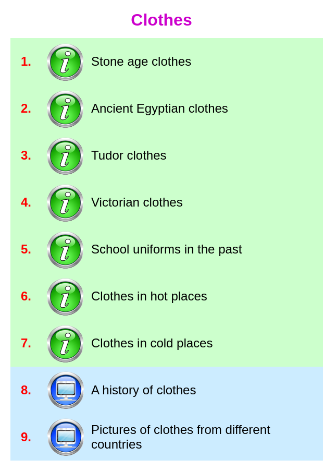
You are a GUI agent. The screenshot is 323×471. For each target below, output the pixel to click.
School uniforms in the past (166, 249)
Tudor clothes (129, 155)
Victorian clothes (137, 202)
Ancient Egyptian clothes (159, 108)
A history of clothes (143, 390)
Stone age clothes (141, 61)
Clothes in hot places (149, 296)
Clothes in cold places (152, 343)
